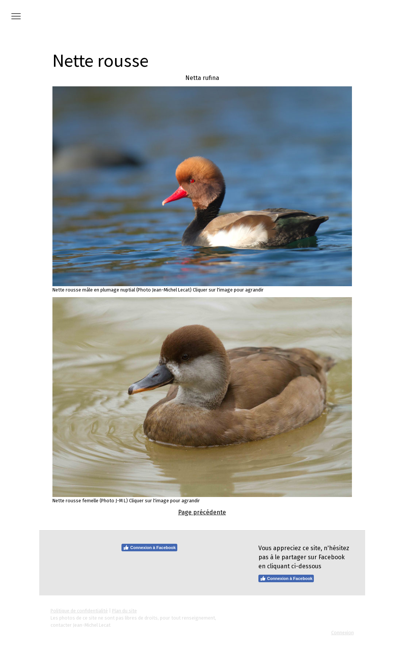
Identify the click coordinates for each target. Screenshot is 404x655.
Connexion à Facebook (149, 548)
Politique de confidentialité (79, 611)
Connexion (342, 632)
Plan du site (124, 611)
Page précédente (202, 512)
